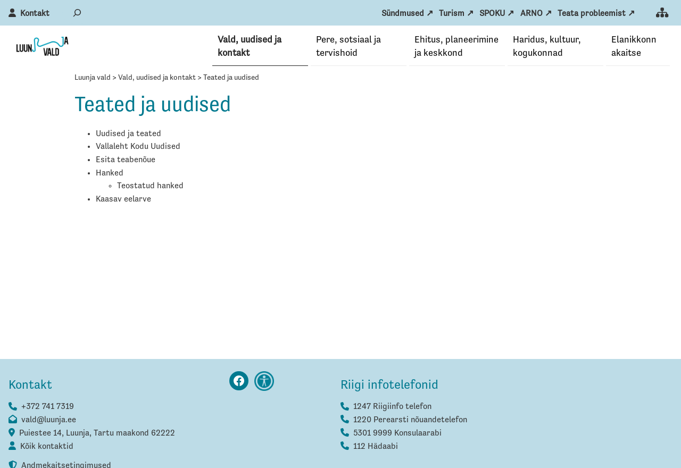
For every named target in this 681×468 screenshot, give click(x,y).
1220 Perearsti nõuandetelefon (410, 420)
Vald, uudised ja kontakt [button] (249, 46)
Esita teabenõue (125, 160)
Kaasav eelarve (123, 200)
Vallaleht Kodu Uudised (138, 147)
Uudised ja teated (128, 134)
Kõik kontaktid (46, 447)
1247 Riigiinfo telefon (392, 407)
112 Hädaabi (375, 447)
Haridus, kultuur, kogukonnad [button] (547, 46)
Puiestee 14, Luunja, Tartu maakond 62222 (97, 434)
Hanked (109, 174)
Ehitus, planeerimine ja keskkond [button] (456, 46)
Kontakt (34, 14)
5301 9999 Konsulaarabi (397, 434)
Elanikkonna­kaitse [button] (634, 46)
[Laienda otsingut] (77, 12)
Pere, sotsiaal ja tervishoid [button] (348, 46)
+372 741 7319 (47, 407)
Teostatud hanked (150, 186)
